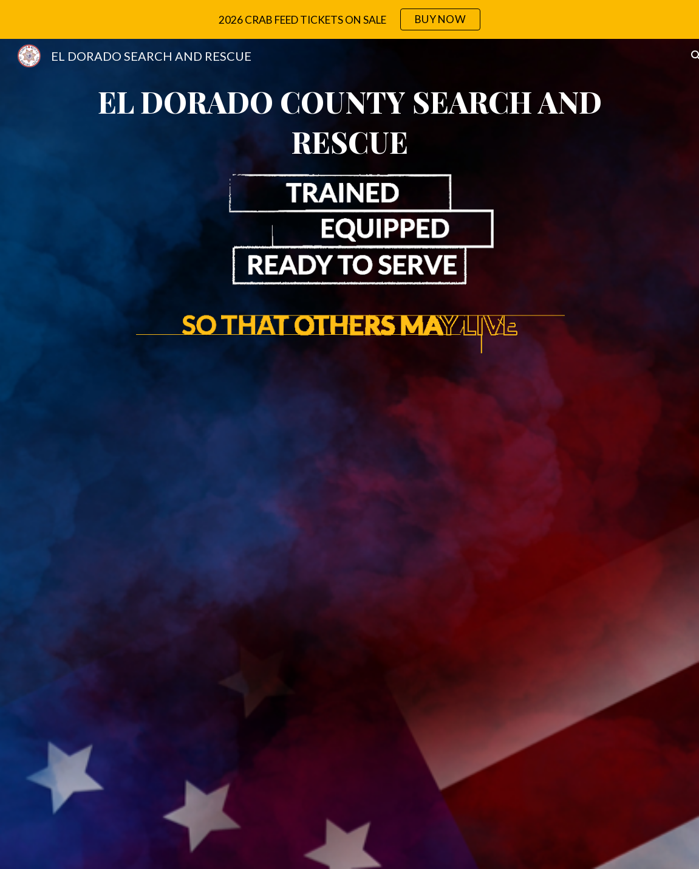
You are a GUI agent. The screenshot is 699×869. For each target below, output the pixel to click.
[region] (349, 19)
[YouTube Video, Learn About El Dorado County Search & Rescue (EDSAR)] (349, 608)
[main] (349, 121)
